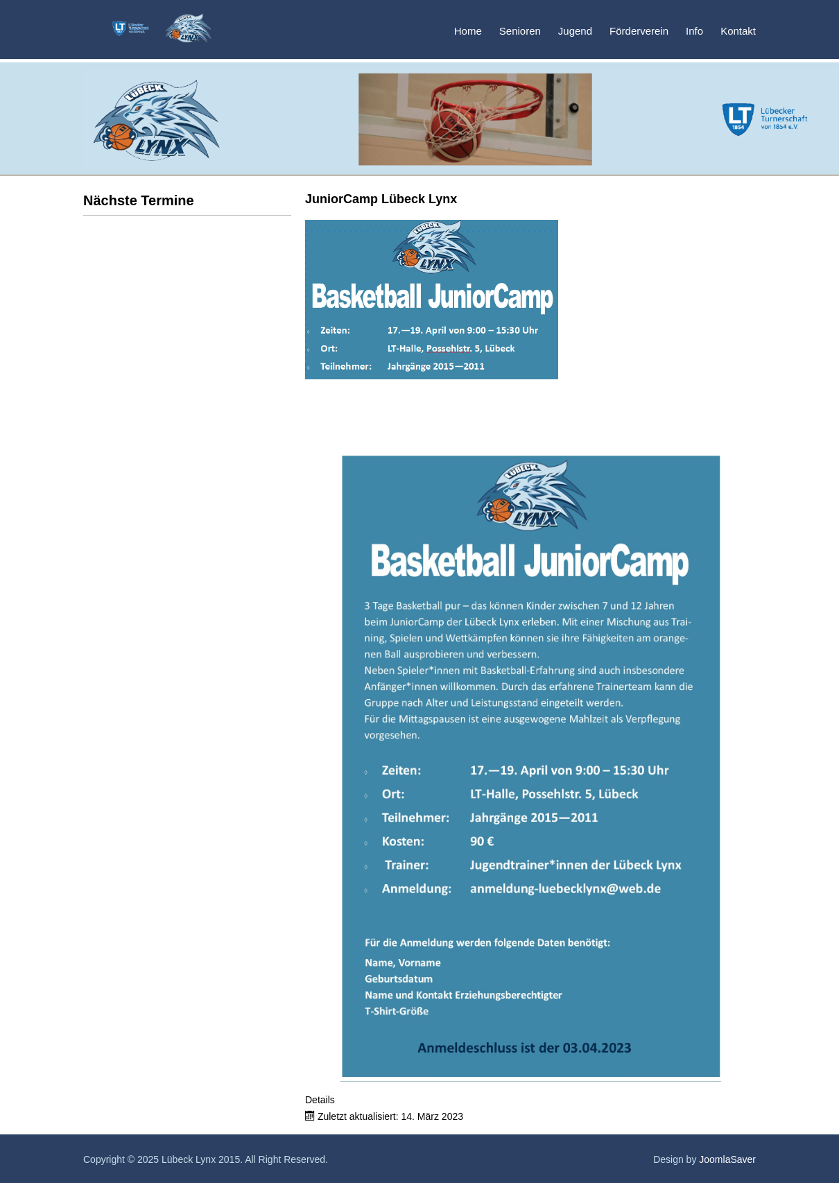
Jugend (575, 31)
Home (468, 31)
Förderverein (638, 31)
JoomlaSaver (727, 1159)
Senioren (520, 31)
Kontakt (738, 31)
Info (694, 31)
